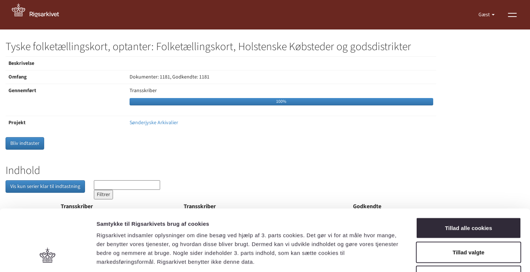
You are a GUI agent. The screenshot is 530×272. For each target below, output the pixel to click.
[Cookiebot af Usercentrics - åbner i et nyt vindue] (47, 257)
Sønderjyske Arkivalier (154, 122)
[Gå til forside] (39, 14)
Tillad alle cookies (468, 175)
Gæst (484, 14)
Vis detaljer (383, 257)
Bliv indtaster (24, 143)
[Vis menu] (512, 15)
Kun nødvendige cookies (468, 223)
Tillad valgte (468, 199)
